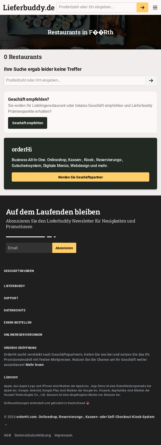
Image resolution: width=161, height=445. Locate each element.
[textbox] (97, 7)
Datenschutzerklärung (33, 435)
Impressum (63, 435)
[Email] (29, 248)
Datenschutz (15, 310)
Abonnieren (64, 248)
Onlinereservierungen (23, 334)
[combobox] (97, 7)
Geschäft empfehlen (27, 123)
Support (11, 298)
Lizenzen (11, 377)
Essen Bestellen (18, 322)
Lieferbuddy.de (29, 7)
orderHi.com (26, 416)
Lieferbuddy (14, 286)
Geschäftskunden (19, 271)
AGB (7, 435)
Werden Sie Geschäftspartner (80, 177)
